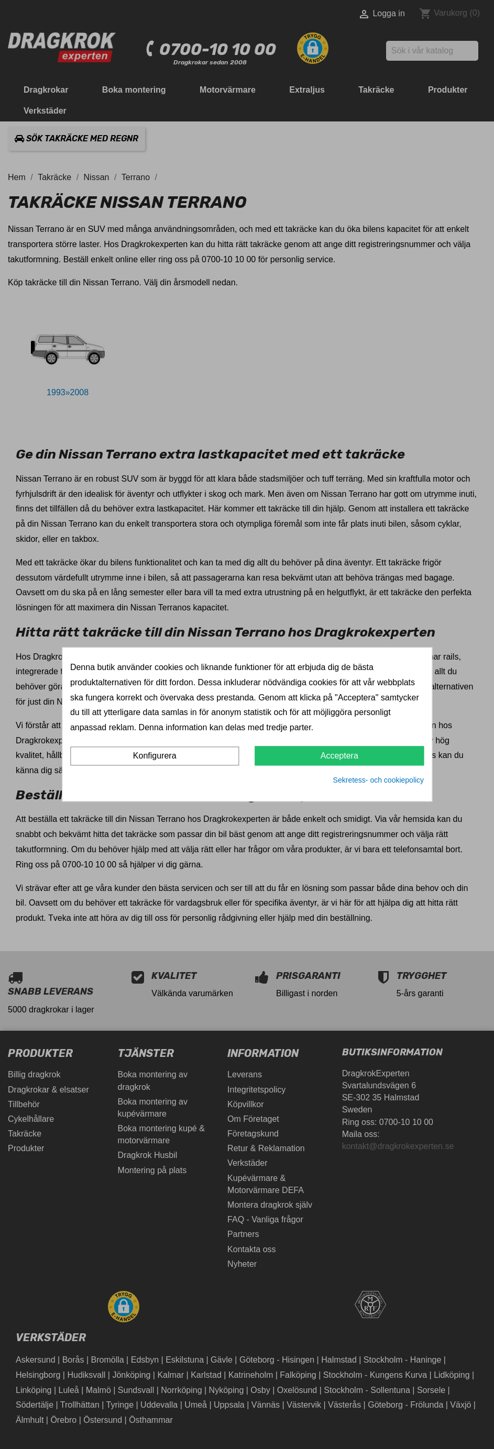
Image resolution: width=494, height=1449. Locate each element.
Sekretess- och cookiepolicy (378, 780)
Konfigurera (155, 755)
